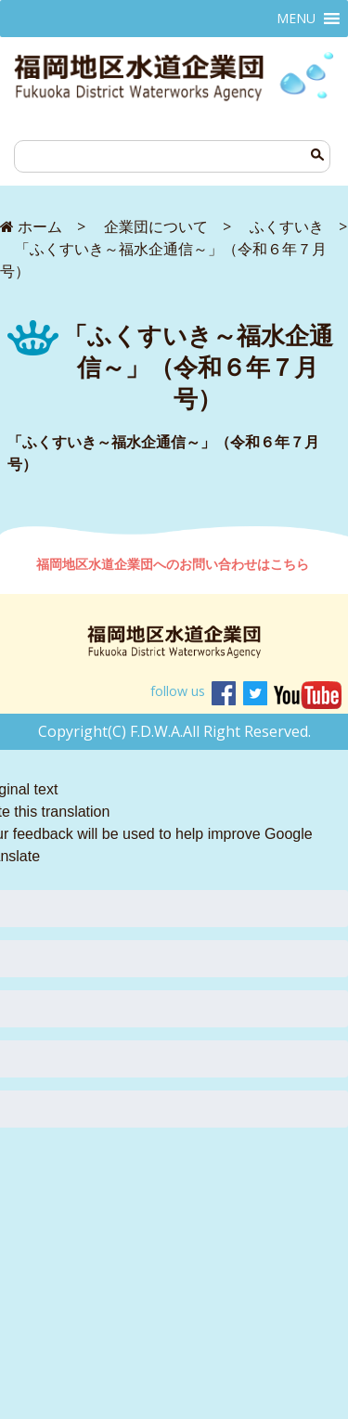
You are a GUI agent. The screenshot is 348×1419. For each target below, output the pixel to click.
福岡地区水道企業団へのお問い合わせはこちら (174, 564)
